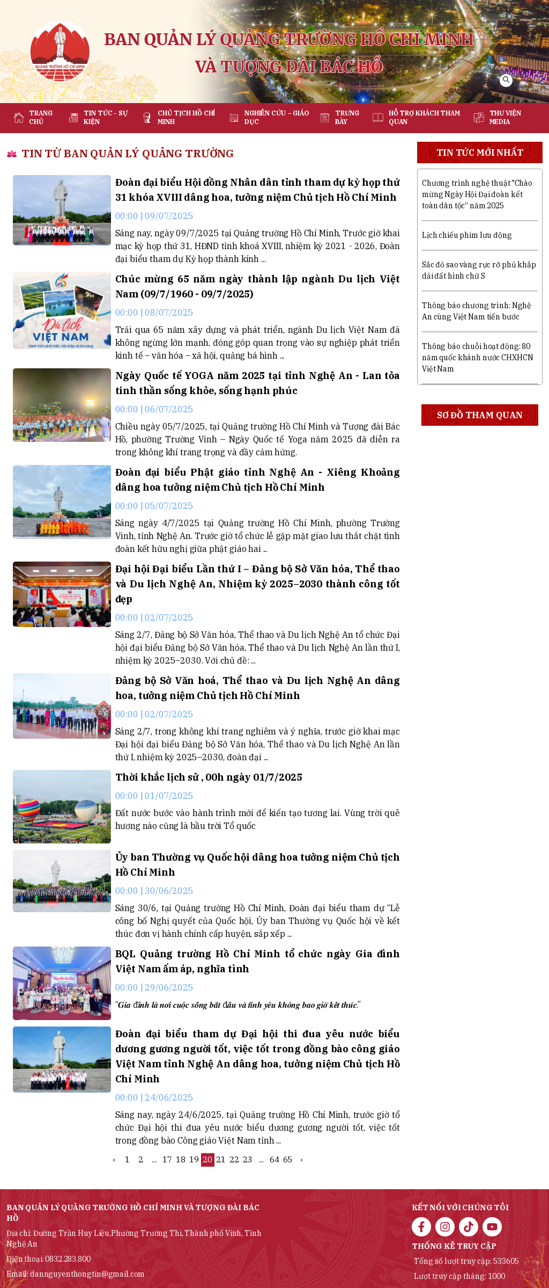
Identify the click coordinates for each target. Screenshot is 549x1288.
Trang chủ (40, 117)
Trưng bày (347, 117)
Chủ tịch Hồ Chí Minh (186, 117)
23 (248, 1159)
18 (181, 1159)
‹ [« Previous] (114, 1159)
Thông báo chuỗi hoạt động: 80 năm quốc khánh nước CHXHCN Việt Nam (477, 357)
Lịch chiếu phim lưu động (467, 235)
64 (274, 1159)
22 (234, 1159)
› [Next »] (301, 1159)
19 (194, 1159)
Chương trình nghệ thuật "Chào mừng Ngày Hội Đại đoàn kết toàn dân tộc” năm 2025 (477, 194)
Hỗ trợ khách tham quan (424, 117)
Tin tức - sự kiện (106, 117)
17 (167, 1159)
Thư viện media (505, 117)
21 (221, 1159)
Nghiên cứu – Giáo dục (276, 117)
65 (288, 1159)
